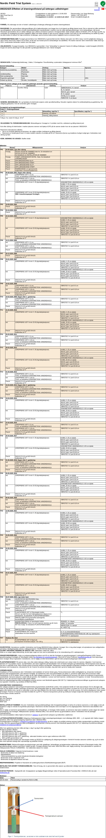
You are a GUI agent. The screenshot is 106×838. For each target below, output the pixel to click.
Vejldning (35, 715)
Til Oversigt (97, 9)
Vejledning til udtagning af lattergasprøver (33, 721)
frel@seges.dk (4, 772)
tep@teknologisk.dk (84, 657)
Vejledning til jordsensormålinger (10, 725)
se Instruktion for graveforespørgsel (45, 657)
